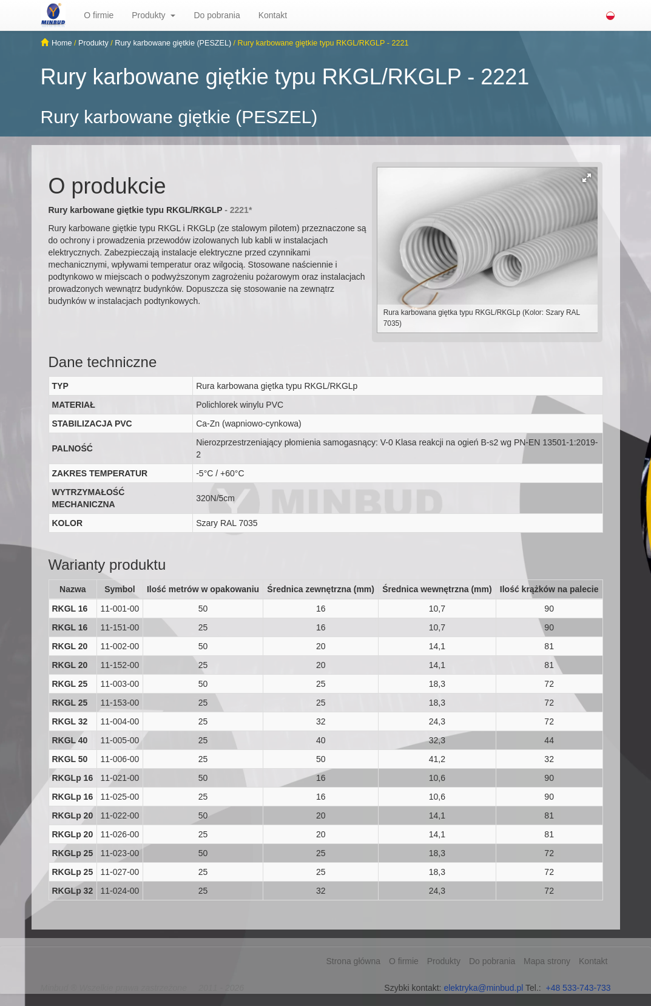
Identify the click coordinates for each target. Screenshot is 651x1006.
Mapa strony (547, 961)
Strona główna (353, 961)
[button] (176, 15)
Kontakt (272, 15)
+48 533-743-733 (577, 988)
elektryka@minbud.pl (483, 988)
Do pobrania (217, 15)
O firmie (98, 15)
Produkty (148, 15)
